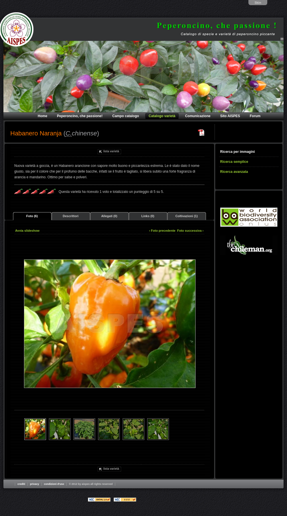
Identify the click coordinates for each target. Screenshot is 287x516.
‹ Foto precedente (162, 230)
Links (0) (147, 216)
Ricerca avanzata (234, 172)
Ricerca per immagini (237, 152)
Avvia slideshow (27, 230)
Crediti (21, 484)
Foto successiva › (190, 230)
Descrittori (70, 216)
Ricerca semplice (234, 162)
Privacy (34, 484)
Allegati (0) (109, 216)
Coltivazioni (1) (186, 216)
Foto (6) (32, 216)
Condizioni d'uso (54, 484)
